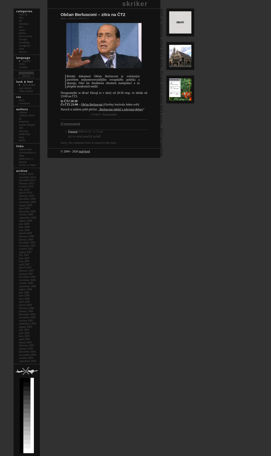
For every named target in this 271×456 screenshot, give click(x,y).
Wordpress (24, 45)
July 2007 (24, 254)
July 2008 (24, 223)
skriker (135, 3)
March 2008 (25, 233)
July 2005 (24, 329)
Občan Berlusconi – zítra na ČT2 (93, 14)
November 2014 (27, 177)
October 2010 (26, 186)
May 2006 (24, 298)
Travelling (24, 42)
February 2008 (26, 236)
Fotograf (73, 131)
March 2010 (25, 192)
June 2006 (24, 295)
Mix (21, 26)
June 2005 (24, 332)
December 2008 (27, 211)
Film (21, 17)
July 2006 (24, 292)
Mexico (23, 51)
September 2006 (27, 286)
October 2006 (26, 283)
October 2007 (26, 248)
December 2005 (27, 314)
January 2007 (26, 273)
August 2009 (25, 205)
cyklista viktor (27, 115)
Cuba (21, 48)
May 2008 (24, 230)
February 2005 (26, 345)
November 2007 (27, 245)
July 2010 (24, 189)
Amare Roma (25, 149)
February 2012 (26, 183)
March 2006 (25, 304)
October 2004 (26, 357)
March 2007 (25, 267)
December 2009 (27, 198)
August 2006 (25, 289)
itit (20, 20)
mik (21, 127)
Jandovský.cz (26, 158)
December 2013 (27, 180)
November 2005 (27, 317)
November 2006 (27, 280)
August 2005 (25, 326)
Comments (24, 103)
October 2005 (26, 320)
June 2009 (24, 208)
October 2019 (26, 173)
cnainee (23, 112)
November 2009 (27, 202)
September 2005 (27, 323)
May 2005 (24, 335)
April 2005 (24, 339)
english (26, 60)
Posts (22, 100)
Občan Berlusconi (92, 104)
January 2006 (26, 311)
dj (20, 118)
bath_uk (23, 14)
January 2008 (26, 239)
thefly (22, 140)
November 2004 (27, 354)
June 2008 (24, 226)
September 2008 (27, 217)
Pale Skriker (25, 88)
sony (21, 137)
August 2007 (25, 251)
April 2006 (24, 301)
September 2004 (27, 361)
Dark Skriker (29, 84)
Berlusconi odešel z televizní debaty (121, 109)
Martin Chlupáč (27, 124)
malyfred (84, 151)
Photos (22, 32)
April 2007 (24, 264)
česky (22, 63)
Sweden (23, 39)
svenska (23, 67)
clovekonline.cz (27, 152)
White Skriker (26, 91)
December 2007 (27, 242)
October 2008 (26, 214)
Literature (24, 23)
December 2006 (27, 276)
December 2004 (27, 351)
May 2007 (24, 261)
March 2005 (25, 342)
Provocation (109, 114)
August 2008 (25, 220)
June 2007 (24, 258)
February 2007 (26, 270)
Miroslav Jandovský (24, 132)
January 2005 (26, 348)
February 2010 (26, 195)
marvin (23, 161)
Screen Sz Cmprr (27, 164)
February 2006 (26, 308)
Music (22, 29)
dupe (21, 155)
